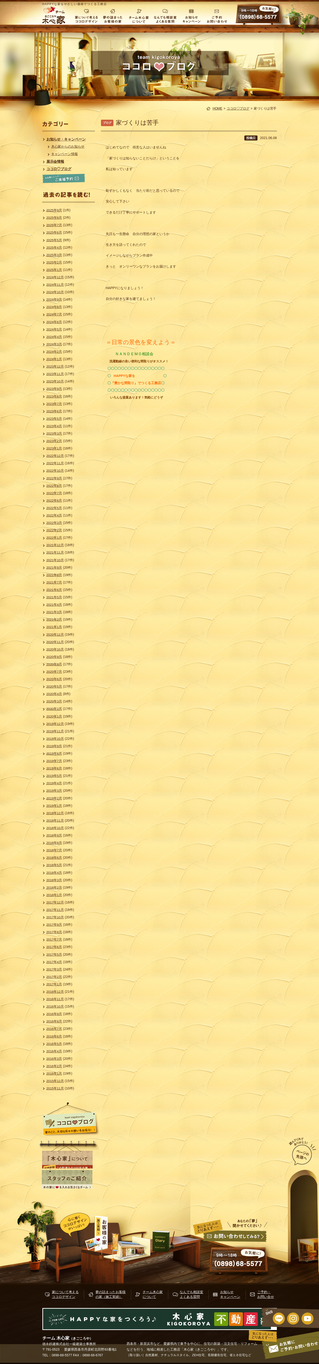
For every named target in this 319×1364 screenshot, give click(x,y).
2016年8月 (55, 1021)
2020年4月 (55, 694)
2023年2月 (55, 441)
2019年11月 (56, 731)
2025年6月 (55, 232)
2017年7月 (55, 939)
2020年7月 (55, 672)
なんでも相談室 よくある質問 (165, 15)
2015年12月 (56, 1081)
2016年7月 (55, 1029)
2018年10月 (56, 828)
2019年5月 (55, 776)
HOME (217, 108)
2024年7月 (55, 314)
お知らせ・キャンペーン (66, 139)
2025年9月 (55, 210)
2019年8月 (55, 753)
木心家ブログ (166, 1241)
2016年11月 (56, 999)
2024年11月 (56, 284)
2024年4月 (55, 337)
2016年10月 (56, 1006)
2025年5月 (55, 240)
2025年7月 (55, 225)
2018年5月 (55, 865)
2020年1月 (55, 716)
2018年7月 (55, 850)
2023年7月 (55, 404)
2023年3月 (55, 433)
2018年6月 (55, 857)
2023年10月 (56, 381)
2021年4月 (55, 604)
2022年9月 (55, 478)
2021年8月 (55, 575)
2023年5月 (55, 419)
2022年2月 (55, 530)
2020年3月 (55, 701)
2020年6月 (55, 679)
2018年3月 (55, 880)
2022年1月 (55, 537)
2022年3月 (55, 523)
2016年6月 (55, 1036)
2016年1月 (55, 1073)
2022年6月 (55, 500)
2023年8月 (55, 396)
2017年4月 (55, 962)
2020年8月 (55, 664)
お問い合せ (234, 1251)
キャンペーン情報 (64, 154)
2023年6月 (55, 411)
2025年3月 (55, 255)
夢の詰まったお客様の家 (112, 15)
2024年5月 (55, 329)
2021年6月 (55, 590)
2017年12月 (56, 902)
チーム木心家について (139, 15)
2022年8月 (55, 486)
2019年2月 (55, 798)
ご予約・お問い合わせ (218, 15)
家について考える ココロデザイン (86, 15)
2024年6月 (55, 322)
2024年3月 (55, 344)
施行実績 (121, 1240)
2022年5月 (55, 508)
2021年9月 (55, 567)
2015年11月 (56, 1088)
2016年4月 (55, 1051)
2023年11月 (56, 374)
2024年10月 (56, 292)
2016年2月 (55, 1066)
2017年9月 (55, 924)
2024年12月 (56, 277)
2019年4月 (55, 783)
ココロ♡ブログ (238, 108)
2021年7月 (55, 582)
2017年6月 (55, 947)
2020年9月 (55, 657)
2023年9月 (55, 389)
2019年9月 (55, 746)
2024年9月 (55, 299)
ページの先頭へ (294, 1152)
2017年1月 (55, 984)
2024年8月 (55, 307)
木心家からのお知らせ (68, 146)
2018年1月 (55, 895)
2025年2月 (55, 262)
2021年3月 (55, 612)
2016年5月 (55, 1044)
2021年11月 (56, 552)
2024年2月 (55, 352)
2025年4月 (55, 247)
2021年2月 (55, 619)
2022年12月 (56, 456)
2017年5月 (55, 954)
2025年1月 (55, 270)
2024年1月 (55, 359)
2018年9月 (55, 835)
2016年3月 (55, 1059)
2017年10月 (56, 917)
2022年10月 (56, 470)
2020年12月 (56, 634)
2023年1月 (55, 448)
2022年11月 (56, 463)
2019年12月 (56, 724)
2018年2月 (55, 887)
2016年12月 (56, 992)
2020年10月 (56, 649)
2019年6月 (55, 768)
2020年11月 (56, 642)
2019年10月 (56, 739)
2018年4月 (55, 873)
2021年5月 (55, 597)
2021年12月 (56, 545)
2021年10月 (56, 560)
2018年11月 (56, 820)
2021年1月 (55, 627)
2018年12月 (56, 813)
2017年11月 (56, 910)
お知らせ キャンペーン (191, 15)
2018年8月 (55, 843)
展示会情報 (56, 161)
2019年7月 (55, 761)
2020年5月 (55, 686)
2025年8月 (55, 217)
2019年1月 (55, 806)
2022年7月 (55, 493)
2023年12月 (56, 366)
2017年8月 (55, 932)
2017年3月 (55, 969)
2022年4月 (55, 515)
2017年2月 (55, 977)
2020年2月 (55, 709)
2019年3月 (55, 790)
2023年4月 (55, 426)
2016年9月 (55, 1014)
